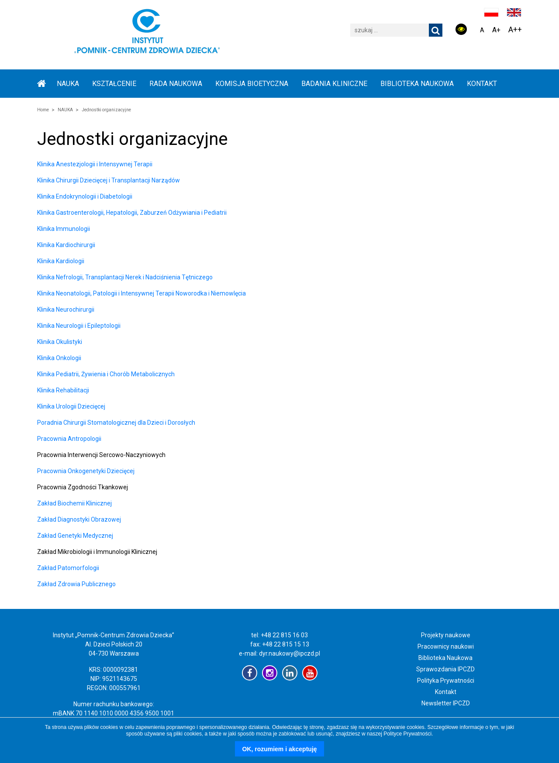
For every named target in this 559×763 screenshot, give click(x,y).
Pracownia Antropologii (69, 438)
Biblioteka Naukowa (445, 657)
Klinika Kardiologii (60, 261)
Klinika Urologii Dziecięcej (71, 406)
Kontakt (482, 83)
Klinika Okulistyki (59, 341)
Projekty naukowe (445, 635)
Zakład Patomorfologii (68, 567)
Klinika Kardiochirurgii (66, 244)
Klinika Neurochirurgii (65, 309)
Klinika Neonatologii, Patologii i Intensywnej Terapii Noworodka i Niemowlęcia (141, 293)
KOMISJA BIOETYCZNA (251, 83)
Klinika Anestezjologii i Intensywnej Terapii (94, 164)
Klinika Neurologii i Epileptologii (79, 325)
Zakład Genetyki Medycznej (75, 535)
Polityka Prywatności (445, 680)
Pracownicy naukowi (446, 646)
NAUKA (68, 83)
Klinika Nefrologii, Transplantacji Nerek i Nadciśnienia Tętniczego (125, 277)
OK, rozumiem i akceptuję (279, 749)
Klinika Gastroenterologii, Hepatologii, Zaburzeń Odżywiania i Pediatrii (132, 212)
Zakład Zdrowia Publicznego (76, 584)
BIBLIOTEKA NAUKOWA (417, 83)
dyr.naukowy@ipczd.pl (289, 653)
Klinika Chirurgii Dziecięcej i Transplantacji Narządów (108, 180)
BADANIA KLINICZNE (334, 83)
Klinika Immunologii (63, 228)
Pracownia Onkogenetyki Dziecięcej (86, 470)
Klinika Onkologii (59, 357)
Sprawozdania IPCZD (445, 669)
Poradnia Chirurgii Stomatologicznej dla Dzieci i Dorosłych (116, 422)
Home (43, 109)
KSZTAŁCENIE (114, 83)
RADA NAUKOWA (175, 83)
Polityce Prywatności (407, 734)
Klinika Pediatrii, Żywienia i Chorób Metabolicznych (106, 374)
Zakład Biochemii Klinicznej (74, 503)
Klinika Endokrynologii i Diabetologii (84, 196)
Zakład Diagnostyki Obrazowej (79, 519)
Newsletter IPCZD (445, 703)
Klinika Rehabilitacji (63, 390)
